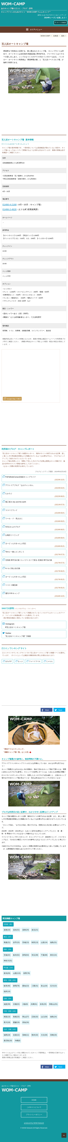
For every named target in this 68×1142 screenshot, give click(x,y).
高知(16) (25, 1022)
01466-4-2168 (9, 204)
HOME (34, 1100)
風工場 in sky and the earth (35, 503)
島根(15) (16, 1017)
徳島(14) (53, 1017)
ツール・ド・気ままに (35, 520)
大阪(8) (25, 1004)
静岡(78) (16, 986)
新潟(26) (7, 973)
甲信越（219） (9, 967)
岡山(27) (25, 1017)
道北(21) (35, 930)
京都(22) (16, 1004)
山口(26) (44, 1017)
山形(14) (44, 942)
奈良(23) (43, 1004)
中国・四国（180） (10, 1011)
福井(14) (7, 991)
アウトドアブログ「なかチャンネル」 (35, 486)
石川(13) (53, 986)
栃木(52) (16, 955)
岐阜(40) (7, 986)
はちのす (8, 661)
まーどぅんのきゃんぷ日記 (35, 545)
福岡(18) (7, 1035)
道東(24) (25, 930)
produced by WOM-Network (34, 1123)
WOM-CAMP (45, 36)
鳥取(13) (7, 1017)
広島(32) (35, 1017)
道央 (62, 36)
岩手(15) (16, 942)
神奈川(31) (8, 961)
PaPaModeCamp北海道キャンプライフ (35, 478)
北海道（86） (8, 924)
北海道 (55, 36)
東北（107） (8, 937)
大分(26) (44, 1035)
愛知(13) (25, 986)
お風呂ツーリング (35, 536)
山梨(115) (17, 973)
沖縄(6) (17, 1040)
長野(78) (26, 973)
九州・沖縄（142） (10, 1029)
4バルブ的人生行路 (35, 569)
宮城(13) (25, 942)
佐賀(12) (16, 1035)
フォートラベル (34, 661)
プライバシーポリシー (34, 1114)
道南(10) (7, 930)
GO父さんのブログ (35, 528)
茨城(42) (7, 955)
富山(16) (44, 986)
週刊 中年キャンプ (35, 594)
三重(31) (35, 986)
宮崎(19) (53, 1035)
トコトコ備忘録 (35, 586)
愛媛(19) (16, 1022)
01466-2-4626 (9, 209)
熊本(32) (35, 1035)
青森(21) (7, 942)
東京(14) (53, 955)
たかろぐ (35, 495)
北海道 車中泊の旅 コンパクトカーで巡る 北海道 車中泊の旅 (35, 561)
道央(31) (16, 930)
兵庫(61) (34, 1004)
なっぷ (20, 661)
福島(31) (53, 942)
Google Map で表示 (14, 399)
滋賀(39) (7, 1004)
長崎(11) (25, 1035)
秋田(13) (35, 942)
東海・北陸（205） (10, 980)
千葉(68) (44, 955)
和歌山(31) (53, 1004)
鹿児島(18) (8, 1040)
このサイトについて (34, 1107)
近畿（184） (8, 998)
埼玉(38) (35, 955)
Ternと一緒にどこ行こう (35, 553)
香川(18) (7, 1022)
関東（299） (8, 949)
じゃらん (49, 661)
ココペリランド (35, 511)
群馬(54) (25, 955)
